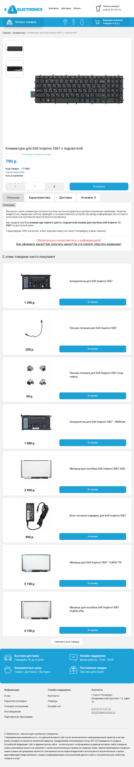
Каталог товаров (21, 22)
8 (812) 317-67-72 (101, 709)
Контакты (54, 8)
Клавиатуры (19, 32)
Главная (6, 32)
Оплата (76, 8)
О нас (7, 695)
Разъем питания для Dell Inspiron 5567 (93, 328)
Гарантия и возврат (15, 701)
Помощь (53, 701)
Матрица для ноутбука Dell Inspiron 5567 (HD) (97, 468)
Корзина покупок (113, 20)
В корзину (99, 186)
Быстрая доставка (26, 655)
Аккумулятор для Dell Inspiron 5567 (91, 281)
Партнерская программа (18, 716)
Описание (13, 197)
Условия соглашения (16, 706)
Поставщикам (12, 711)
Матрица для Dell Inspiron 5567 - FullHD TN (95, 562)
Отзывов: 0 (88, 197)
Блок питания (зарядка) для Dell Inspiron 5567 (98, 515)
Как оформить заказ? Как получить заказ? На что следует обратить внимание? (68, 244)
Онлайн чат (54, 706)
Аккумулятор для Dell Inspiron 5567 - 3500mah (97, 421)
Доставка (66, 8)
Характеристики (15, 172)
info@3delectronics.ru (103, 712)
